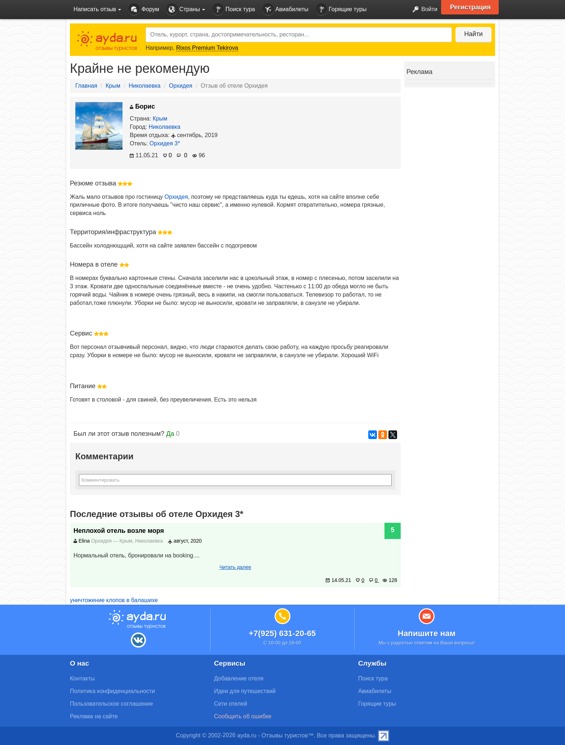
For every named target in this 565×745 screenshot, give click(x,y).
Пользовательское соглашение (111, 704)
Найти (473, 34)
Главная (86, 86)
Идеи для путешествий (245, 691)
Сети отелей (230, 704)
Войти (422, 10)
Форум (143, 10)
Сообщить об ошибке (242, 716)
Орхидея (180, 86)
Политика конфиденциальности (112, 691)
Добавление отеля (238, 678)
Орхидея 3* (165, 143)
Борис (142, 106)
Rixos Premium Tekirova (207, 48)
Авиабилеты (285, 10)
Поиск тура (233, 10)
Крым (113, 86)
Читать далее (235, 567)
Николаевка (144, 86)
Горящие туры (341, 10)
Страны (185, 10)
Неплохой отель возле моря (119, 530)
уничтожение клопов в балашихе (114, 600)
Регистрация (470, 7)
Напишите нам (427, 633)
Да (170, 433)
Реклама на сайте (94, 716)
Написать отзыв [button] (97, 9)
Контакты (82, 678)
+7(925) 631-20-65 (282, 633)
